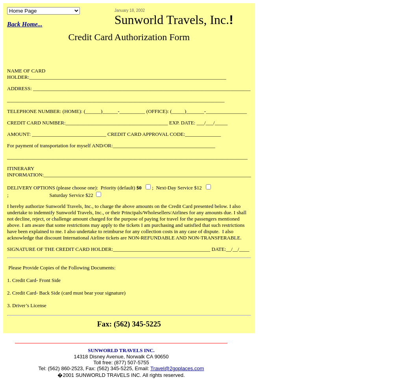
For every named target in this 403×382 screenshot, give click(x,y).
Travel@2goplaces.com (177, 368)
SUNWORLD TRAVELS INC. (121, 350)
